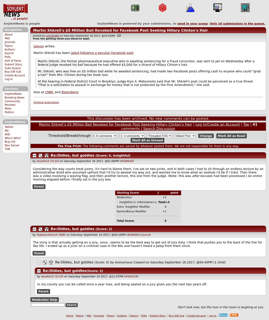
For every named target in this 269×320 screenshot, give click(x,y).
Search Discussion (159, 129)
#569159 (131, 276)
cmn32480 (52, 35)
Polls (8, 57)
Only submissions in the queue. (237, 23)
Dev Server (12, 145)
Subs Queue (13, 68)
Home (69, 315)
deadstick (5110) (48, 161)
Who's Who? (13, 138)
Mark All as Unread (147, 140)
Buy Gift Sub (13, 71)
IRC (7, 130)
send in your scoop (192, 23)
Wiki (7, 134)
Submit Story (13, 64)
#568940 (127, 161)
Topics (9, 45)
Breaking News (14, 97)
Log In (9, 79)
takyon (39, 46)
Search (9, 53)
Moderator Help (44, 299)
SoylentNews (15, 12)
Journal (146, 234)
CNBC (49, 92)
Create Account (15, 75)
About (9, 34)
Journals (10, 42)
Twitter (9, 127)
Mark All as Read (231, 136)
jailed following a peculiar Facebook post (102, 53)
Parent (39, 186)
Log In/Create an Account (217, 124)
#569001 (133, 234)
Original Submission (46, 102)
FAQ (7, 38)
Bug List (10, 141)
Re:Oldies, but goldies (73, 155)
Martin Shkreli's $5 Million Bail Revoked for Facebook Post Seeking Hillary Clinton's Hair (120, 30)
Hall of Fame (13, 60)
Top (246, 124)
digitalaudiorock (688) (51, 234)
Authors (10, 49)
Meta (8, 108)
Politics (9, 112)
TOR (7, 149)
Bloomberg (70, 92)
